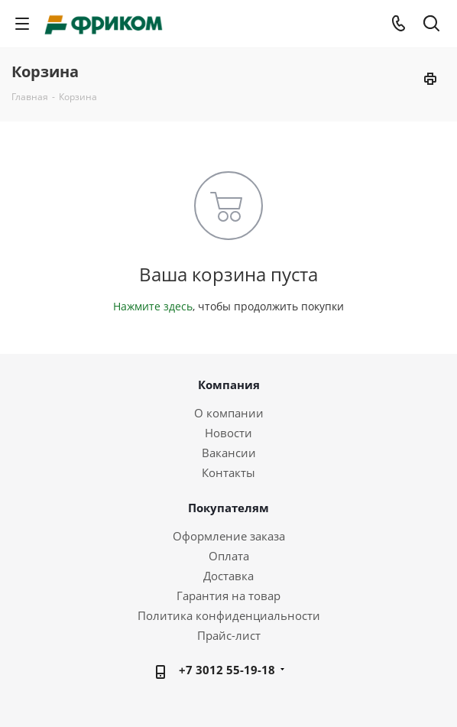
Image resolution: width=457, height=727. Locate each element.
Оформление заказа (229, 536)
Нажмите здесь (153, 306)
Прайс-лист (229, 635)
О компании (229, 412)
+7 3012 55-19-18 (227, 669)
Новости (228, 432)
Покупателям (228, 507)
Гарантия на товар (228, 595)
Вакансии (229, 452)
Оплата (229, 555)
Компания (229, 384)
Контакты (228, 472)
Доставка (228, 575)
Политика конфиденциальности (229, 615)
